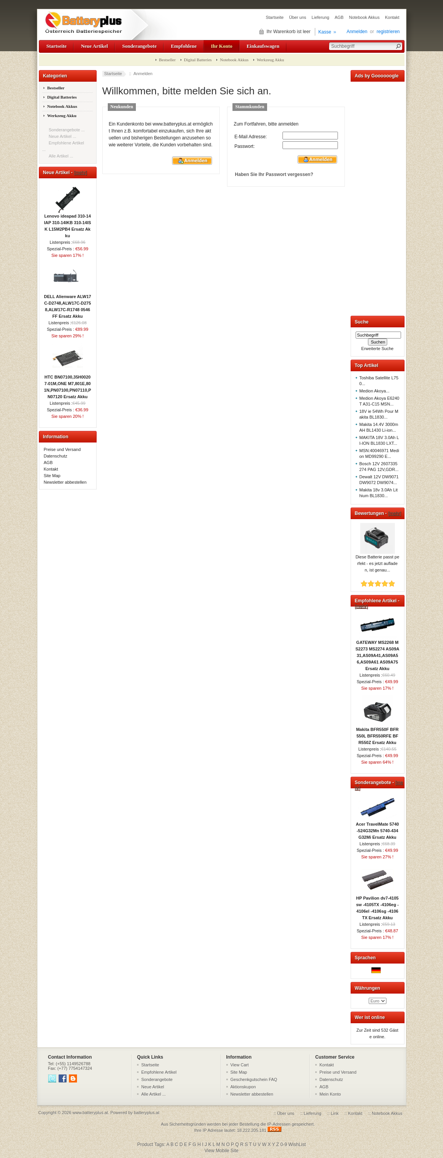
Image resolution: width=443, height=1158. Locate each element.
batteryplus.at (146, 1112)
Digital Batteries (198, 59)
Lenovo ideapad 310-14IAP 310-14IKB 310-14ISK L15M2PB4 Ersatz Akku (67, 223)
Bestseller (167, 59)
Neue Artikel (94, 46)
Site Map (52, 475)
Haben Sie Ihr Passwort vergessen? (274, 174)
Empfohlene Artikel (159, 1072)
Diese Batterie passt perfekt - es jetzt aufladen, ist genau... (378, 561)
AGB (338, 17)
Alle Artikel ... (61, 156)
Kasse (324, 32)
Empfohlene (184, 46)
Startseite (274, 17)
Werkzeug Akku (270, 59)
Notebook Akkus (364, 17)
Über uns (297, 17)
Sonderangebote (139, 46)
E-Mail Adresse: (250, 136)
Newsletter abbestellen (65, 482)
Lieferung (320, 17)
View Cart (240, 1064)
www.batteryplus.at (90, 1112)
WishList (297, 1144)
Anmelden (356, 31)
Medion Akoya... (374, 391)
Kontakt (392, 17)
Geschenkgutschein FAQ (254, 1079)
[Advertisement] (378, 197)
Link (334, 1113)
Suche (362, 322)
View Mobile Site (221, 1150)
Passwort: (244, 146)
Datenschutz (55, 456)
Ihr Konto (221, 46)
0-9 (284, 1144)
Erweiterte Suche (377, 348)
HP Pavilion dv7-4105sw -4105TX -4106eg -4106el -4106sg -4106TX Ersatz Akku (377, 905)
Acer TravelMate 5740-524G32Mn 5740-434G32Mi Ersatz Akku (377, 828)
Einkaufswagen (263, 46)
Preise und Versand (62, 449)
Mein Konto (330, 1094)
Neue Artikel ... (63, 136)
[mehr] (80, 172)
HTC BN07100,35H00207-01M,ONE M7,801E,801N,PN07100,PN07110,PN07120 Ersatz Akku (67, 384)
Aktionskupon (243, 1086)
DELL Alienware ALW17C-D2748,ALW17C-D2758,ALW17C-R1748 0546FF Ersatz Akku (67, 304)
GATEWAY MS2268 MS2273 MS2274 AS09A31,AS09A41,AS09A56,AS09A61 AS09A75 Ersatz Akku (378, 653)
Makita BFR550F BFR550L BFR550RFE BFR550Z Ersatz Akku (377, 733)
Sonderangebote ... (67, 129)
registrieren (388, 31)
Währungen (367, 988)
